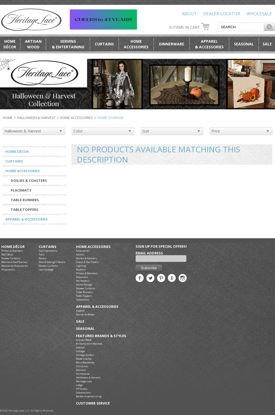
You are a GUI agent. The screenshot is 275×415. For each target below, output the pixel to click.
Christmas (82, 366)
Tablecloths (82, 299)
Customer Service (93, 403)
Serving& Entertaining (68, 44)
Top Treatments (48, 250)
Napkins (81, 269)
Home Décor (17, 151)
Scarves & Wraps (85, 314)
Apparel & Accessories (26, 219)
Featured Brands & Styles (101, 336)
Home (8, 117)
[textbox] (241, 27)
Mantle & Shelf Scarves (14, 262)
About (189, 14)
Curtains (104, 43)
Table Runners (25, 199)
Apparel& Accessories (209, 44)
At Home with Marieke (89, 343)
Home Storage (84, 284)
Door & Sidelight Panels (52, 262)
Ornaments (8, 269)
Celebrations (83, 392)
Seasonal (244, 43)
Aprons (80, 254)
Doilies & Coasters (29, 180)
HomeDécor (9, 44)
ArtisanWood (33, 44)
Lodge (79, 385)
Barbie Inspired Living (89, 396)
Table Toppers (24, 209)
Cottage (80, 351)
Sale (267, 43)
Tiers (42, 254)
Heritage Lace (84, 381)
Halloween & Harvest (36, 117)
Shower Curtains (10, 258)
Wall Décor (7, 254)
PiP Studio (81, 389)
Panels (42, 258)
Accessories (83, 250)
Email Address (149, 253)
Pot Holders (82, 281)
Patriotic (81, 370)
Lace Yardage (46, 269)
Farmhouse (82, 374)
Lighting (81, 266)
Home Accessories (76, 117)
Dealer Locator (221, 14)
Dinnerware (171, 43)
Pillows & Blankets (12, 250)
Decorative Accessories (14, 266)
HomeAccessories (136, 44)
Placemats (21, 190)
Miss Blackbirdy (85, 362)
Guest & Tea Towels (87, 262)
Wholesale (259, 14)
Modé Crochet (84, 358)
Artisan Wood (84, 340)
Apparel (80, 310)
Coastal (80, 347)
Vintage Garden (85, 355)
